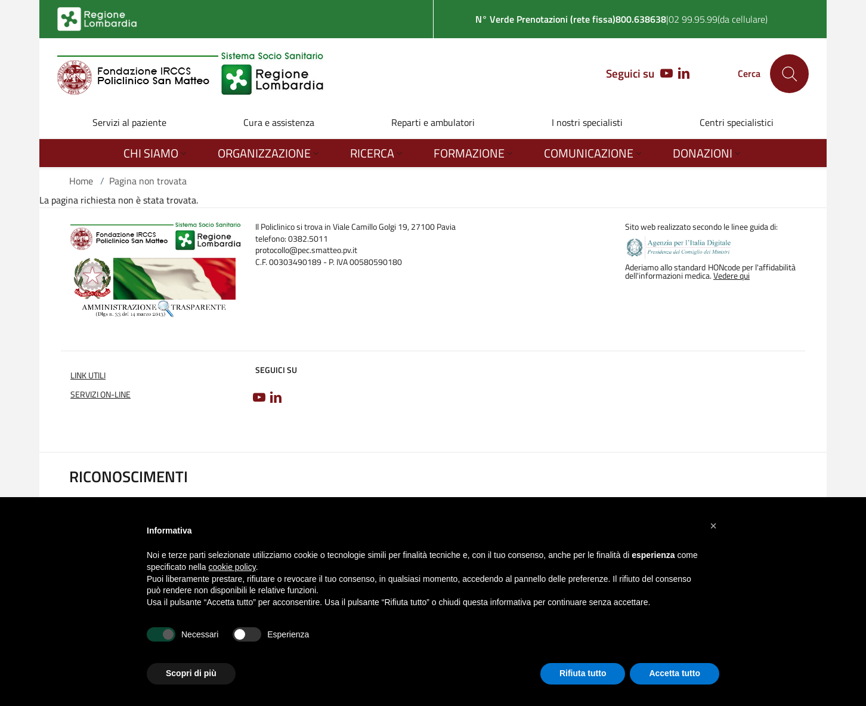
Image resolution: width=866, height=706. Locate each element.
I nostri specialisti (587, 122)
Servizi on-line (100, 394)
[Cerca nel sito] (789, 73)
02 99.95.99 (693, 19)
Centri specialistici (737, 122)
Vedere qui (731, 275)
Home (81, 181)
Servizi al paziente (129, 122)
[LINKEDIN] (684, 74)
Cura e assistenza (278, 122)
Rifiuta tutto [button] (583, 673)
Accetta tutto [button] (674, 673)
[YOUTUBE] (663, 74)
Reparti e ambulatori (433, 122)
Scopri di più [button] (191, 673)
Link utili (88, 375)
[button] (713, 525)
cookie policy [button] (232, 567)
